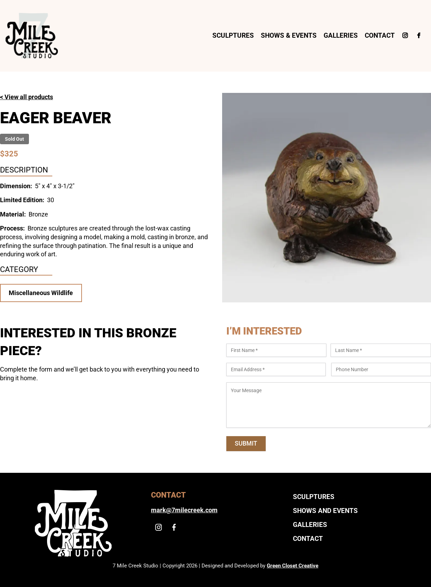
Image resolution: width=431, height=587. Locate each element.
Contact (380, 35)
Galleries (341, 35)
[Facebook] (418, 36)
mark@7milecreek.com (184, 510)
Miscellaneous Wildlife (41, 292)
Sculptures (233, 35)
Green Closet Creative (292, 566)
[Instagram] (405, 36)
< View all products (26, 97)
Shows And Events (325, 511)
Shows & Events (289, 35)
